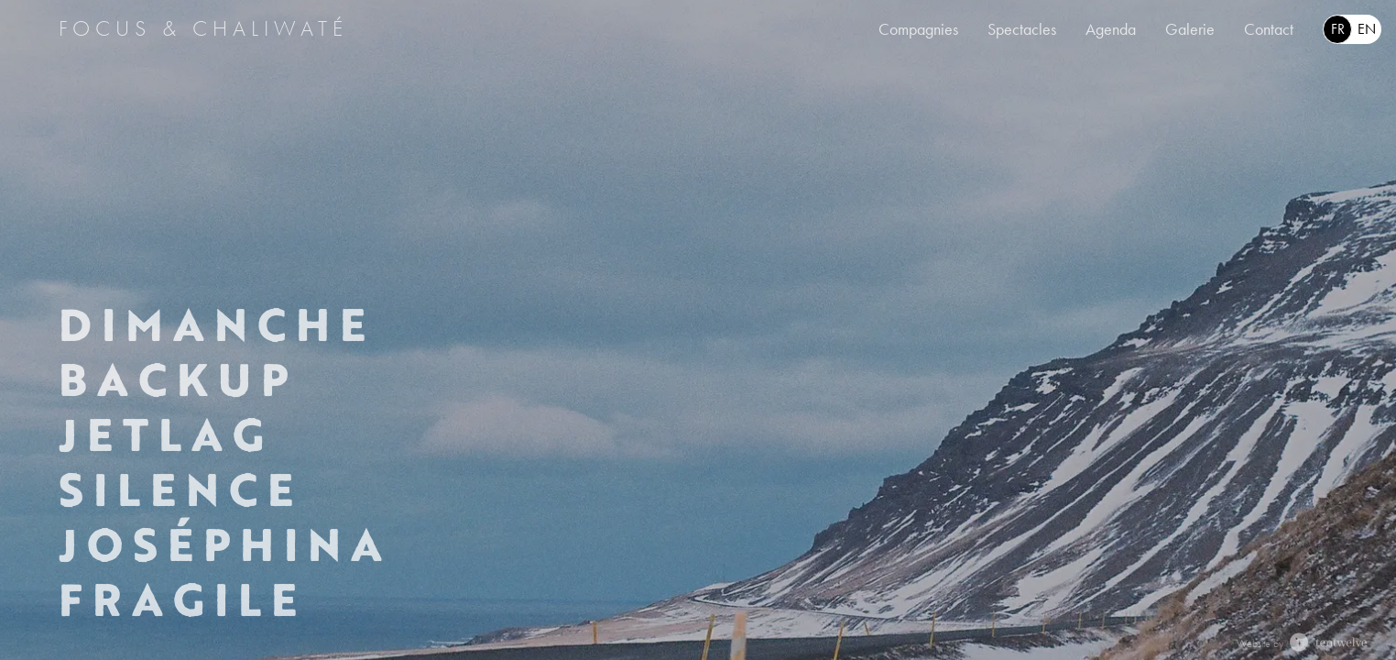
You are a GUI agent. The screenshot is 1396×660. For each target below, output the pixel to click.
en (1367, 29)
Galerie (1190, 29)
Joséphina (224, 544)
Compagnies (918, 29)
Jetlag (165, 434)
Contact (1268, 29)
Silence (180, 489)
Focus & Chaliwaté (203, 28)
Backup (177, 379)
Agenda (1110, 29)
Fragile (182, 599)
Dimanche (216, 324)
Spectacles (1021, 29)
